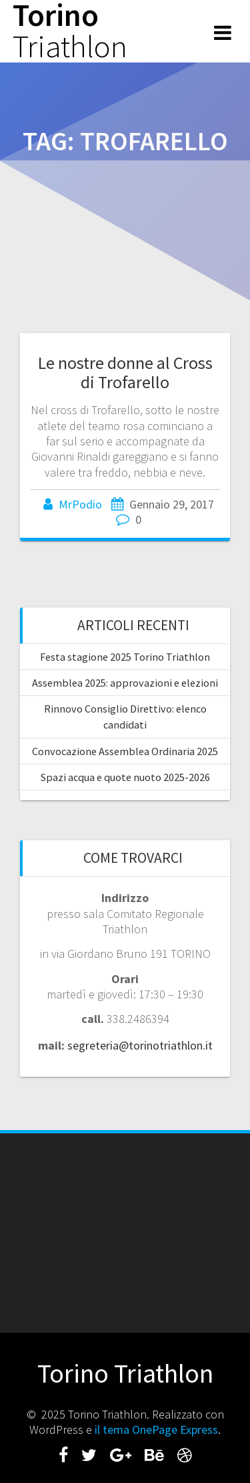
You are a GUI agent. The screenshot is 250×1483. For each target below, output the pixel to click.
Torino (70, 31)
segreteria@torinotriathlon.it (140, 1045)
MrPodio (80, 504)
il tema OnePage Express (156, 1429)
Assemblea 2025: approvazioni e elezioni (125, 682)
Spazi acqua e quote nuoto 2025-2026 (125, 777)
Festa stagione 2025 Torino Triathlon (125, 656)
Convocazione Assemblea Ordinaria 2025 (125, 751)
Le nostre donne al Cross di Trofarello (125, 373)
